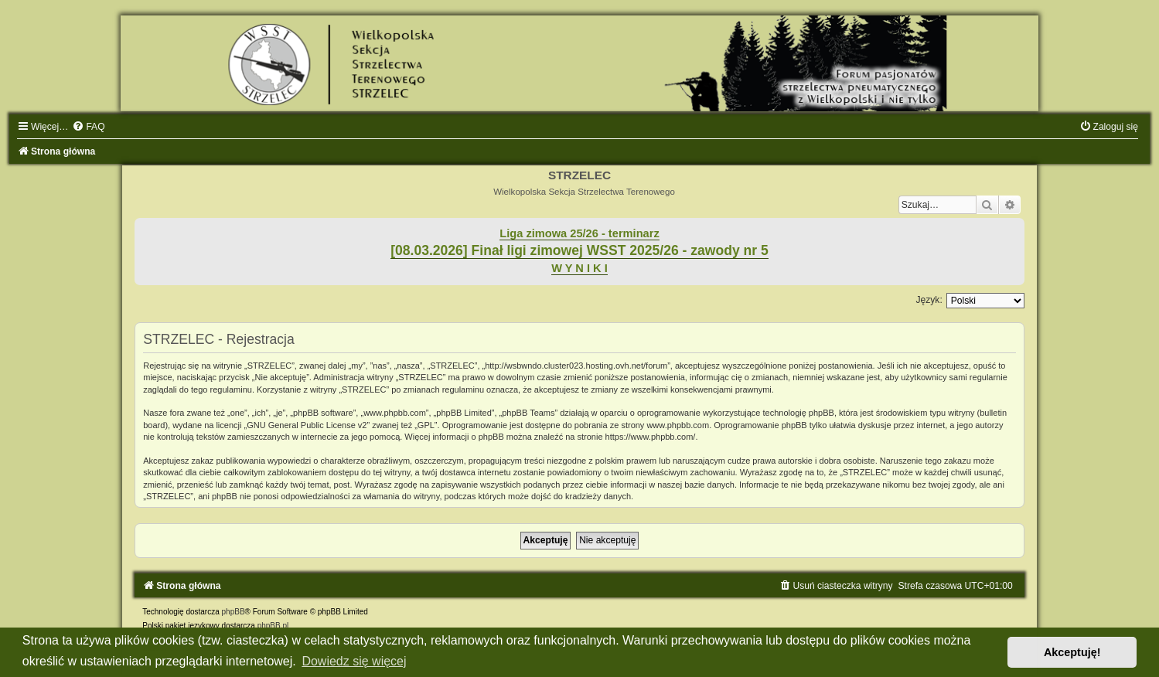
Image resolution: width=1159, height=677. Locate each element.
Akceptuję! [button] (1072, 652)
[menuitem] (88, 126)
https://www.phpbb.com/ (650, 436)
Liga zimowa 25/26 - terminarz (579, 233)
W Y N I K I (579, 268)
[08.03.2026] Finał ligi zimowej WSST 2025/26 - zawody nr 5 (579, 250)
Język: (928, 299)
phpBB (233, 611)
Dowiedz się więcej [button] (354, 661)
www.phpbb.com (677, 425)
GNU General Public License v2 (306, 425)
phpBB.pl (273, 625)
